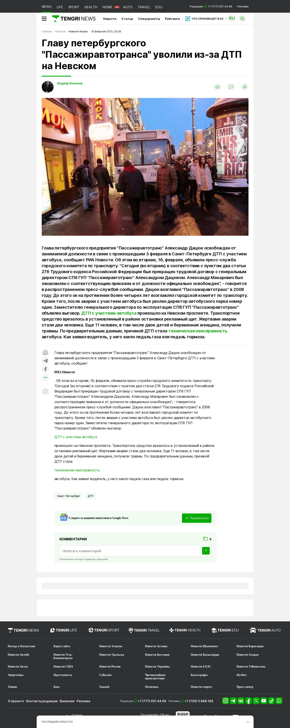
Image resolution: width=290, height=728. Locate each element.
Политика (151, 686)
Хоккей (104, 686)
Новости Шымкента (204, 646)
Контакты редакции (42, 701)
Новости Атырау (248, 654)
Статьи (127, 19)
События (105, 675)
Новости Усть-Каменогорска (63, 656)
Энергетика (16, 675)
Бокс (57, 686)
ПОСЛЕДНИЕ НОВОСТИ (57, 721)
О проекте (16, 701)
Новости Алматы (110, 646)
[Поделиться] (244, 87)
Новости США (63, 666)
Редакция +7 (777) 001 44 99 (211, 6)
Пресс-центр (245, 686)
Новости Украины (157, 666)
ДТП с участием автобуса (108, 313)
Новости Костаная (157, 654)
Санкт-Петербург (68, 496)
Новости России (110, 666)
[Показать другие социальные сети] (45, 378)
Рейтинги (172, 19)
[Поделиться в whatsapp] (45, 353)
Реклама (242, 6)
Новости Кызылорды (205, 654)
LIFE (60, 7)
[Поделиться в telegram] (45, 361)
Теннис (12, 686)
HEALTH (90, 7)
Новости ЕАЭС (201, 666)
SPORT (73, 7)
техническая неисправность (197, 330)
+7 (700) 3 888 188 (199, 701)
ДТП (90, 496)
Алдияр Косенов (69, 83)
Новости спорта (201, 686)
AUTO (128, 7)
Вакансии (67, 701)
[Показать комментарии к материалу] (45, 392)
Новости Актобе (18, 654)
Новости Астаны (156, 646)
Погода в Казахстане (21, 646)
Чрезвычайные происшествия (155, 676)
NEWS (46, 7)
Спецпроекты (149, 19)
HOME (107, 7)
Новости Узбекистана (251, 666)
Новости (109, 19)
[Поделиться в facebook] (45, 369)
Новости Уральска (111, 654)
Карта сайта (62, 646)
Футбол (242, 675)
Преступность (63, 675)
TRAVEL (144, 7)
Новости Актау (18, 666)
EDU (158, 7)
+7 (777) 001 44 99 (152, 701)
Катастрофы (199, 675)
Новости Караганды (250, 646)
